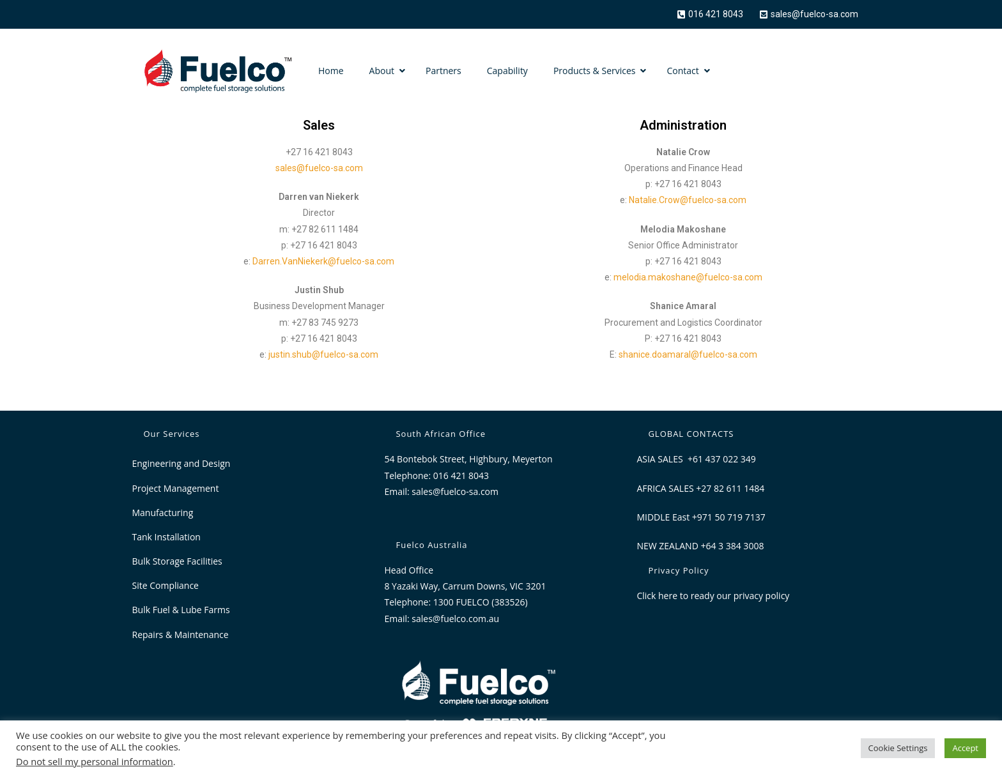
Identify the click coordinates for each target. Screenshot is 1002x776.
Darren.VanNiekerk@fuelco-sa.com (323, 261)
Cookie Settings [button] (898, 748)
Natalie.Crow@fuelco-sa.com (687, 200)
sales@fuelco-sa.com (319, 168)
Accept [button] (965, 748)
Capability (507, 71)
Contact (682, 71)
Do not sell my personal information (94, 761)
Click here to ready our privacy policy (712, 596)
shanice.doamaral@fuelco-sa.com (688, 354)
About (381, 71)
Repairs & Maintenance (180, 634)
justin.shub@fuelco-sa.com (323, 354)
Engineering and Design (181, 463)
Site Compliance (165, 585)
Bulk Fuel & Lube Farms (181, 610)
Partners (443, 71)
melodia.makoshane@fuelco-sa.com (687, 277)
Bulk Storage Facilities (177, 561)
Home (331, 71)
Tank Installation (166, 537)
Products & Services (594, 71)
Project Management (175, 488)
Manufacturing (163, 512)
